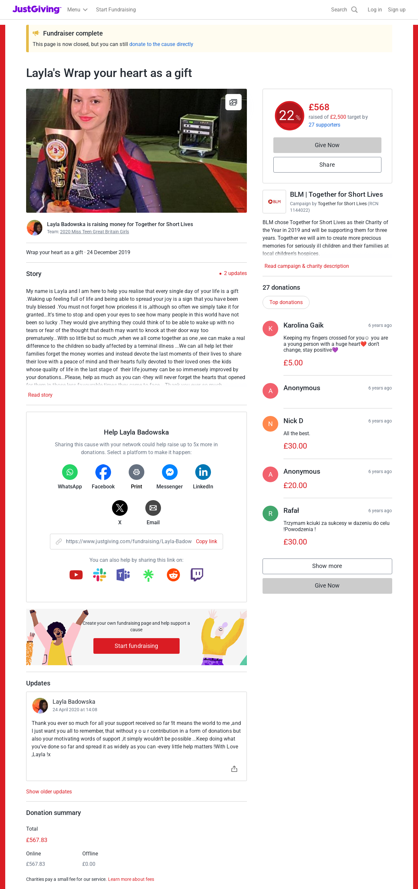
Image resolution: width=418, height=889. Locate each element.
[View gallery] (233, 102)
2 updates (235, 273)
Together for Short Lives (342, 203)
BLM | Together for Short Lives (336, 194)
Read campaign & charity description (307, 266)
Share (327, 164)
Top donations (286, 302)
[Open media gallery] (136, 151)
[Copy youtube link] (76, 575)
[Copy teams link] (123, 575)
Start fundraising (136, 645)
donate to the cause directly (161, 44)
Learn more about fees (131, 879)
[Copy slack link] (99, 575)
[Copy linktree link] (148, 577)
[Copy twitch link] (196, 575)
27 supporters (325, 125)
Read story (40, 395)
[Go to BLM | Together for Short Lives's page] (274, 201)
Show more (333, 567)
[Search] (344, 9)
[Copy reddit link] (173, 575)
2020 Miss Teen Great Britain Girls (94, 231)
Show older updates (49, 792)
